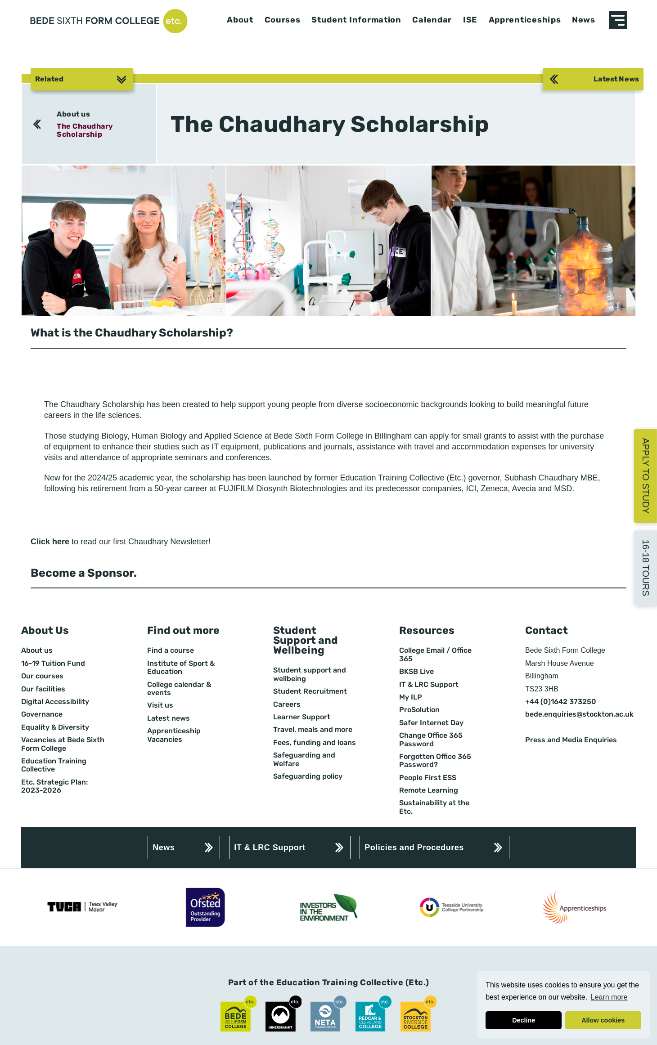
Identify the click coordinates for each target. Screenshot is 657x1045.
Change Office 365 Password (431, 739)
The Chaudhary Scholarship (85, 130)
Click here (50, 541)
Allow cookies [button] (603, 1020)
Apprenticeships (525, 20)
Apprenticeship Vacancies (174, 735)
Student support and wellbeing (309, 674)
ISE (470, 20)
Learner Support (301, 717)
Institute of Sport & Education (181, 667)
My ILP (410, 697)
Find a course (170, 650)
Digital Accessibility (55, 702)
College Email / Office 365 (435, 654)
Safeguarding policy (307, 776)
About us (73, 114)
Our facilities (43, 689)
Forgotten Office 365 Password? (435, 761)
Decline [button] (523, 1020)
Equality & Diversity (55, 727)
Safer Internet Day (431, 723)
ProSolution (419, 710)
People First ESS (427, 778)
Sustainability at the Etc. (434, 807)
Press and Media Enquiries (571, 740)
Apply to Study (646, 476)
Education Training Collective (53, 765)
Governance (42, 714)
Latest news (168, 718)
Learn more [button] (609, 997)
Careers (287, 704)
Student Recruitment (310, 691)
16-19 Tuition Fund (53, 663)
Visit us (160, 705)
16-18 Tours (646, 567)
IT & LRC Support (429, 685)
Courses (283, 20)
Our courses (42, 676)
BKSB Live (416, 672)
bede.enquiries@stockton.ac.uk (579, 714)
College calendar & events (179, 689)
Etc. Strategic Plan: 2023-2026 (54, 786)
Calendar (432, 20)
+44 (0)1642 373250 (560, 702)
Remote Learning (428, 790)
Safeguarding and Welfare (304, 759)
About (240, 20)
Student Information (356, 20)
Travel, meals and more (312, 730)
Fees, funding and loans (314, 743)
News (583, 20)
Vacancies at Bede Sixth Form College (62, 744)
